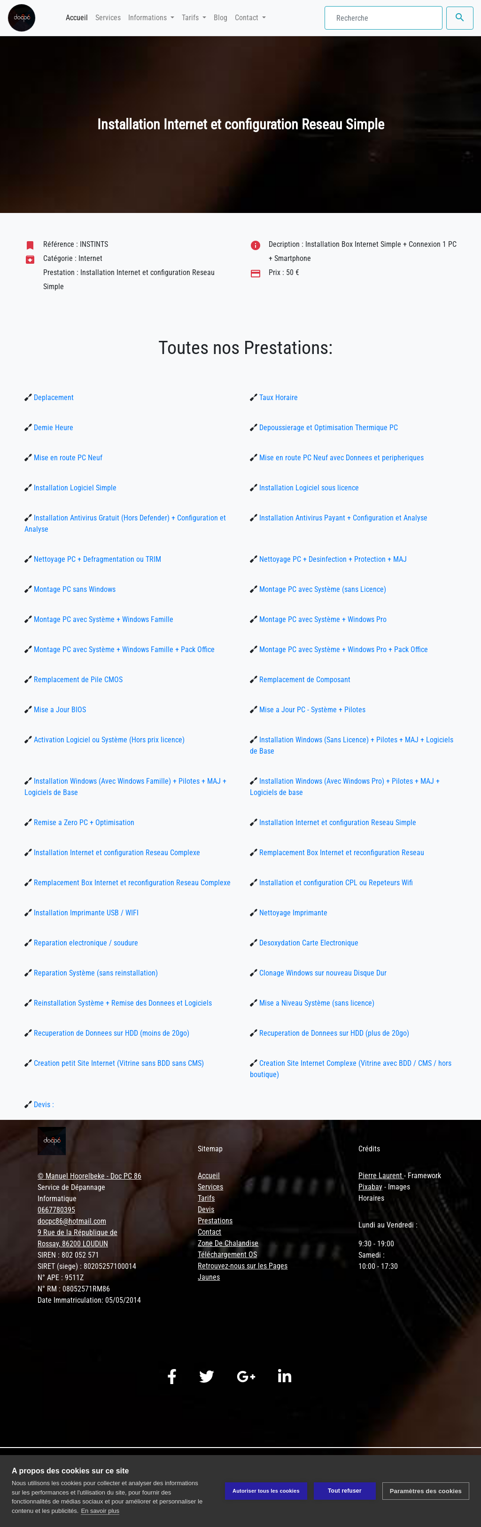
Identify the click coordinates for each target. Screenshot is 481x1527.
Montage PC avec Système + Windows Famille (102, 619)
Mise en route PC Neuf (67, 457)
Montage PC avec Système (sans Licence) (321, 589)
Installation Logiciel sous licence (308, 487)
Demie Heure (52, 427)
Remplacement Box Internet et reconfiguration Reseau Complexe (131, 882)
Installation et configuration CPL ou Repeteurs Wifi (335, 882)
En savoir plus (100, 1510)
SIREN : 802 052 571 (68, 1255)
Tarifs (206, 1198)
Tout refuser (345, 1491)
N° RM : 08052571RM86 (74, 1288)
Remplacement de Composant (303, 679)
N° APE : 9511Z (61, 1277)
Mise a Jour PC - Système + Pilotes (311, 709)
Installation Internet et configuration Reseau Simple (336, 822)
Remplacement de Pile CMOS (77, 679)
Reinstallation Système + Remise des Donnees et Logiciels (122, 1003)
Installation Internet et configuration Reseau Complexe (116, 852)
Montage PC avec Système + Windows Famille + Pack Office (123, 649)
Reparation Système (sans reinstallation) (95, 972)
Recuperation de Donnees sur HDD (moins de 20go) (110, 1033)
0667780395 (56, 1209)
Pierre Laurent (381, 1175)
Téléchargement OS (227, 1254)
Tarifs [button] (191, 17)
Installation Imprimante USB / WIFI (85, 912)
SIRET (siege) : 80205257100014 (87, 1266)
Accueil (79, 17)
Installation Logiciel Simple (74, 487)
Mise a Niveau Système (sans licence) (315, 1003)
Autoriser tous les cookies (266, 1491)
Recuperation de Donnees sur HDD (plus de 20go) (333, 1033)
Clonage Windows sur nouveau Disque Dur (322, 972)
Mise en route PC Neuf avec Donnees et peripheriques (340, 457)
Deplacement (53, 397)
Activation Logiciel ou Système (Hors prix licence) (108, 739)
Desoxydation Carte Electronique (307, 942)
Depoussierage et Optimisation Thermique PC (327, 427)
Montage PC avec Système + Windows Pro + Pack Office (342, 649)
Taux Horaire (277, 397)
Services (108, 17)
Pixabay (370, 1186)
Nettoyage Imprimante (292, 912)
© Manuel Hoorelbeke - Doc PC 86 (89, 1176)
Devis (206, 1209)
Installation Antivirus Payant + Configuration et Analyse (342, 517)
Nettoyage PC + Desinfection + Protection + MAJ (332, 559)
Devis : (43, 1104)
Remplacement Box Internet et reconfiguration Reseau (340, 852)
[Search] (383, 18)
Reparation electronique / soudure (85, 942)
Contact (209, 1232)
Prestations (215, 1220)
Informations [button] (148, 17)
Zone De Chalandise (228, 1243)
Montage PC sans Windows (74, 589)
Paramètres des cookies (426, 1491)
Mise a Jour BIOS (59, 709)
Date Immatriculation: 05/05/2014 (89, 1300)
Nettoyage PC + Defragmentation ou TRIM (96, 559)
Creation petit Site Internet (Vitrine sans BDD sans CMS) (118, 1063)
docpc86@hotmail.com (72, 1221)
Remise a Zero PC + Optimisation (83, 822)
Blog (220, 17)
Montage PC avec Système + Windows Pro (322, 619)
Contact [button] (247, 17)
